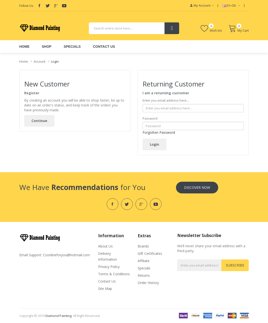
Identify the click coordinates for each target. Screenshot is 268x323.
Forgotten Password (159, 132)
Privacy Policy (109, 266)
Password (150, 118)
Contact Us (107, 281)
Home (23, 61)
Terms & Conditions (114, 274)
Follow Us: (26, 5)
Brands (143, 246)
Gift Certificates (150, 253)
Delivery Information (107, 256)
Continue (39, 120)
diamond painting (58, 316)
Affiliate (144, 260)
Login (55, 61)
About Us (105, 246)
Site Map (105, 288)
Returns (144, 275)
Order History (148, 282)
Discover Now (197, 187)
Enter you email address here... (166, 100)
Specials (144, 268)
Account (39, 61)
